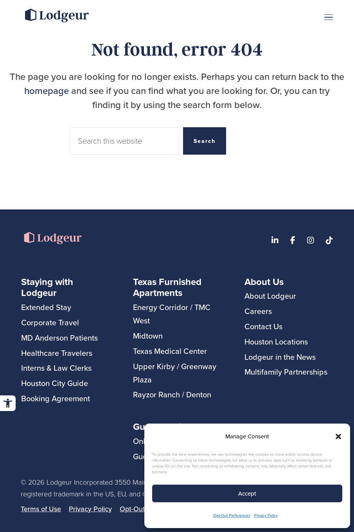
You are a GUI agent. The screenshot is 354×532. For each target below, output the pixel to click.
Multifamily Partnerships (285, 371)
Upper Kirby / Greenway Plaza (174, 373)
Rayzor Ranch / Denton (172, 394)
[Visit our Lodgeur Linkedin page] (275, 240)
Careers (258, 311)
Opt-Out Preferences (231, 515)
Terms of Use (41, 509)
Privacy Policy (266, 515)
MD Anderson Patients (59, 337)
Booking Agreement (55, 398)
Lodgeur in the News (280, 356)
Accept (247, 493)
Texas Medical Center (170, 351)
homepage (46, 90)
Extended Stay (46, 307)
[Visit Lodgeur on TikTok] (329, 240)
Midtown (148, 335)
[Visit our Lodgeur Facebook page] (292, 240)
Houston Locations (276, 341)
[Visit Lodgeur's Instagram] (310, 240)
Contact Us (263, 326)
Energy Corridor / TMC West (171, 313)
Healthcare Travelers (56, 353)
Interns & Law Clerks (56, 367)
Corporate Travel (50, 322)
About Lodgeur (270, 295)
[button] (8, 403)
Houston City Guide (54, 383)
